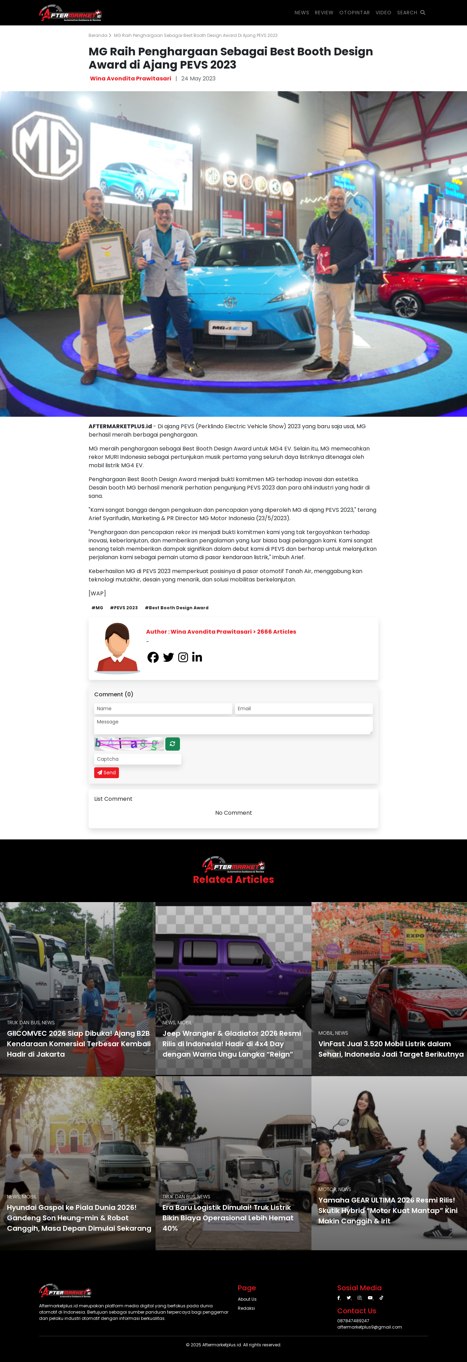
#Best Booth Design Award (177, 608)
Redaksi (246, 1308)
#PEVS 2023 (124, 608)
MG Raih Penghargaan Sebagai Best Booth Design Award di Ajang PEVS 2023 (196, 35)
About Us (247, 1299)
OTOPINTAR (354, 12)
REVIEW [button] (324, 12)
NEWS (302, 12)
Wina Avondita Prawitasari (130, 79)
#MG (97, 608)
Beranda (100, 35)
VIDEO (384, 12)
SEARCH (411, 12)
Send (106, 772)
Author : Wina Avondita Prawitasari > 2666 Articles (221, 632)
